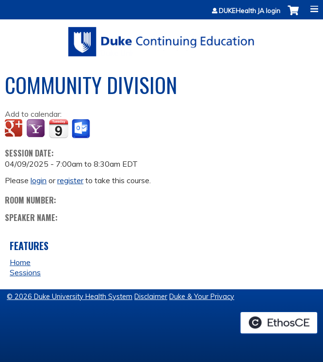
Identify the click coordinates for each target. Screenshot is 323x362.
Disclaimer (150, 296)
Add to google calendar (15, 129)
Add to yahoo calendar (37, 129)
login (39, 180)
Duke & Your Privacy (201, 296)
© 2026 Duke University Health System (69, 296)
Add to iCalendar (58, 128)
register (70, 180)
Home (20, 262)
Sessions (25, 272)
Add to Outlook (82, 129)
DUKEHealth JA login (249, 11)
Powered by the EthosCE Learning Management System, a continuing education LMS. (279, 322)
